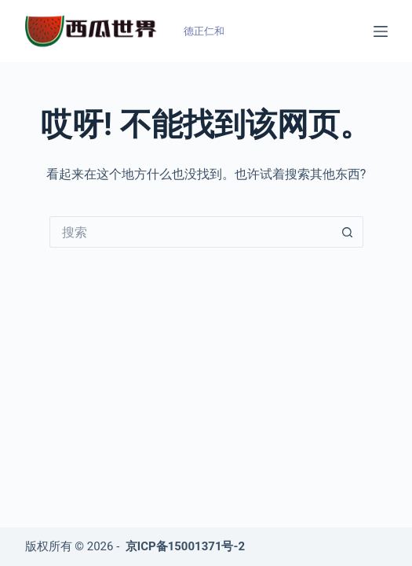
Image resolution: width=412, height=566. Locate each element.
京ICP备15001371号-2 (185, 546)
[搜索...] (190, 232)
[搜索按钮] (347, 232)
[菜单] (381, 31)
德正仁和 (204, 31)
